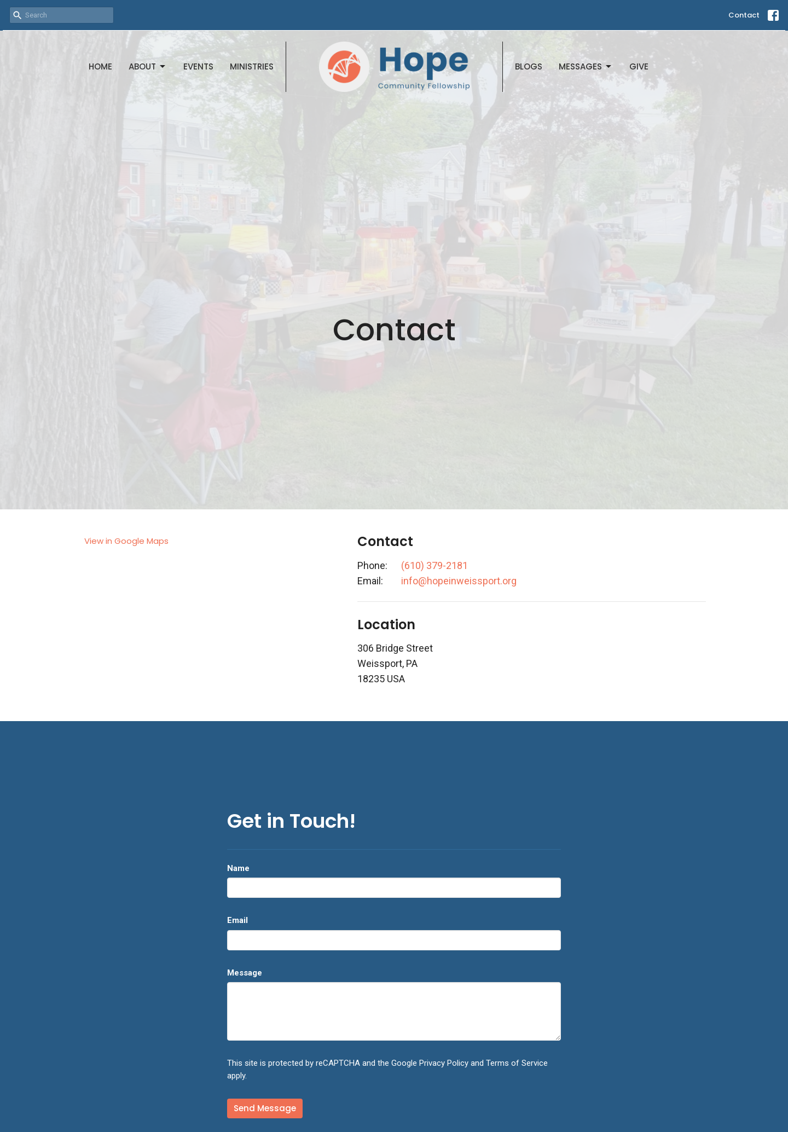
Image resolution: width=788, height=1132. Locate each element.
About (148, 66)
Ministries (252, 66)
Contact (744, 15)
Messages (586, 66)
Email (237, 920)
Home (100, 66)
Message (244, 973)
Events (198, 66)
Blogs (528, 66)
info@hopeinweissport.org (459, 581)
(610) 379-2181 (434, 565)
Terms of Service (517, 1063)
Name (238, 868)
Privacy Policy (443, 1063)
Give (638, 66)
